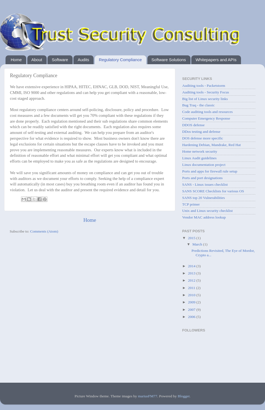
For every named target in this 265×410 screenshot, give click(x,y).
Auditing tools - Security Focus (205, 92)
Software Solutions (169, 59)
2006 (192, 317)
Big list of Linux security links (205, 99)
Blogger (184, 396)
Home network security (199, 151)
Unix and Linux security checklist (207, 211)
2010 (192, 295)
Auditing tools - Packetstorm (203, 85)
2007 (192, 310)
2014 (192, 266)
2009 (192, 302)
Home (16, 59)
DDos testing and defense (201, 132)
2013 (192, 273)
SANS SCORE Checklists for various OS (213, 191)
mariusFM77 (147, 396)
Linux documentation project (204, 165)
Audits (83, 59)
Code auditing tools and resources (207, 112)
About (36, 59)
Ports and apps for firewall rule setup (209, 171)
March (197, 244)
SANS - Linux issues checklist (205, 184)
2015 (192, 238)
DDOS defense (193, 125)
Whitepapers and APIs (215, 59)
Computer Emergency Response (206, 118)
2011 (192, 288)
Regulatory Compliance (120, 59)
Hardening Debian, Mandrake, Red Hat (211, 145)
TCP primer (191, 204)
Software (60, 59)
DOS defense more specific (202, 138)
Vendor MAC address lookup (204, 217)
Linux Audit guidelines (199, 158)
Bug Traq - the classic (198, 105)
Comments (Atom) (44, 231)
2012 (192, 280)
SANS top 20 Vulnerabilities (203, 198)
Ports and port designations (202, 178)
